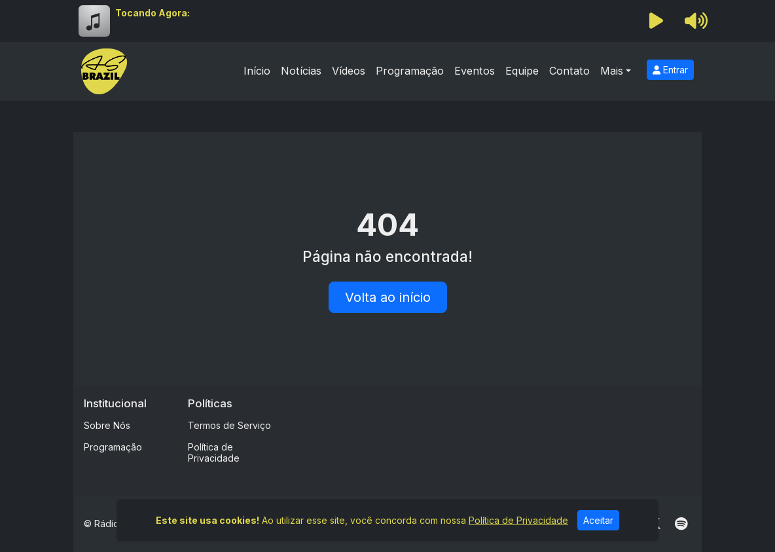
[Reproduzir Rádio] (656, 21)
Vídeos (348, 70)
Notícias (301, 70)
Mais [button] (611, 70)
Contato (569, 70)
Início (256, 70)
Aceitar (598, 520)
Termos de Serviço (229, 425)
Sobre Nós (107, 425)
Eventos (474, 70)
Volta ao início (388, 297)
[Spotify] (681, 524)
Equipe (522, 70)
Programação (410, 70)
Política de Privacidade (214, 452)
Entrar (670, 69)
